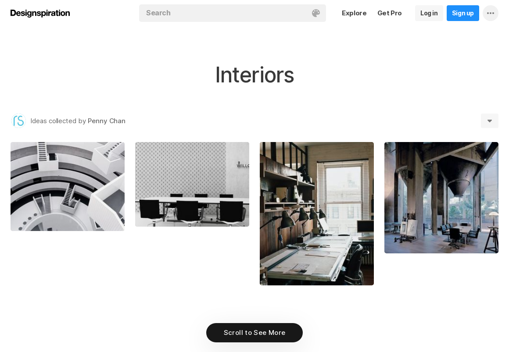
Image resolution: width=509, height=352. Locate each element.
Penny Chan (106, 121)
